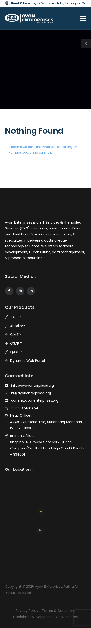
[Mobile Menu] (83, 18)
